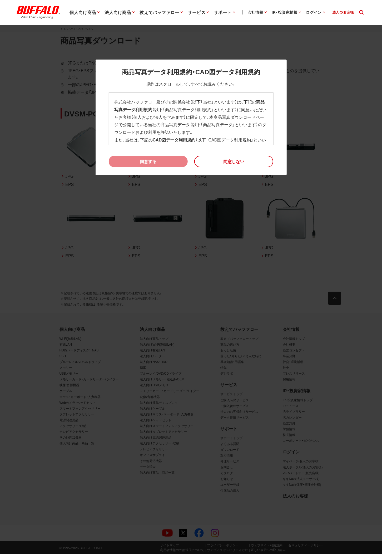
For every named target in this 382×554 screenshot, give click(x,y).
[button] (233, 161)
